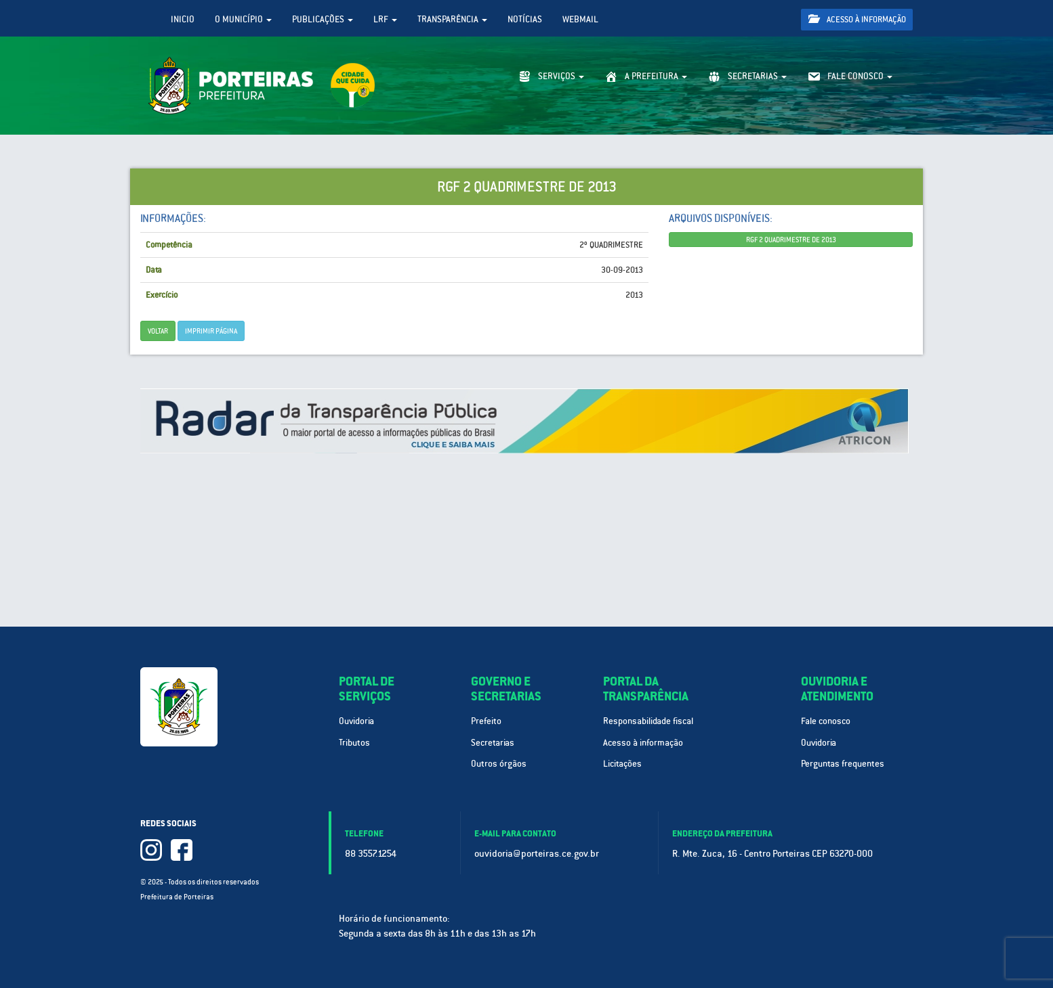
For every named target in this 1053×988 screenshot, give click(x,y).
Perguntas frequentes (842, 763)
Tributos (354, 742)
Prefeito (486, 721)
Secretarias (492, 742)
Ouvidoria (356, 721)
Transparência (452, 19)
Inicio (182, 19)
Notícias (525, 19)
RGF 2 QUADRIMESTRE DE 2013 (791, 239)
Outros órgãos (498, 763)
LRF (385, 19)
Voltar (158, 331)
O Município (243, 19)
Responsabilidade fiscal (648, 721)
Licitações (622, 763)
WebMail (580, 19)
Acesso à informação (857, 19)
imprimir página (211, 331)
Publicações (322, 19)
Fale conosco (825, 721)
